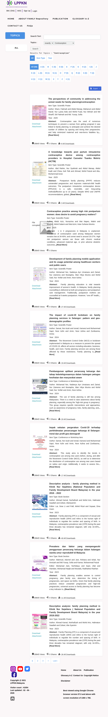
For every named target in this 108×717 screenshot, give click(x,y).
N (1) (55, 73)
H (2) (84, 67)
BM (7, 11)
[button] (35, 49)
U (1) (33, 79)
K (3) (33, 73)
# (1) (68, 79)
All (32, 58)
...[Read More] (75, 194)
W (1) (47, 79)
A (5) (42, 67)
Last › (55, 661)
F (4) (73, 67)
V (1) (40, 79)
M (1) (47, 73)
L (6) (40, 73)
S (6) (85, 73)
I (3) (91, 67)
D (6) (61, 67)
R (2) (78, 73)
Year (50, 58)
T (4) (92, 73)
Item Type (41, 58)
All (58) (34, 67)
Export (94, 88)
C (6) (54, 67)
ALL (16, 48)
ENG (13, 11)
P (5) (66, 73)
